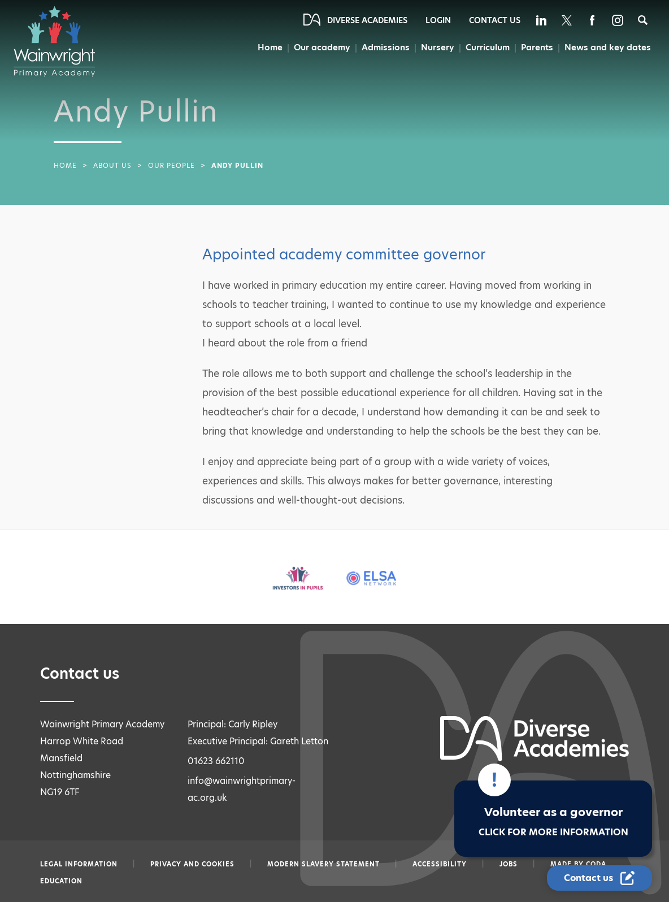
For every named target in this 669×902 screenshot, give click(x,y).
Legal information (79, 864)
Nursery (437, 47)
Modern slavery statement (323, 864)
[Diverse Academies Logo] (60, 41)
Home (270, 47)
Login (438, 20)
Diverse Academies (367, 20)
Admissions (386, 47)
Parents (537, 47)
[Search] (642, 20)
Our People (171, 165)
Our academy (322, 47)
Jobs (508, 864)
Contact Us (494, 20)
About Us (112, 165)
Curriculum (488, 47)
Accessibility (439, 864)
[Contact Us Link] (599, 878)
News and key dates (607, 47)
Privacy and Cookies (192, 864)
